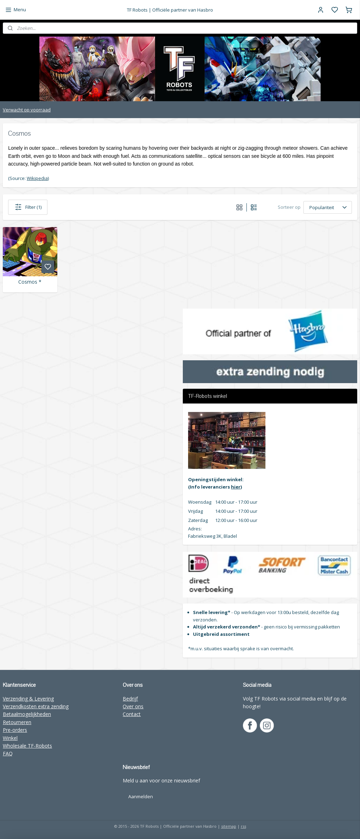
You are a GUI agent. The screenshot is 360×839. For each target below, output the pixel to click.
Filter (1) (27, 207)
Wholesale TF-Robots (27, 745)
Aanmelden (140, 796)
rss (243, 826)
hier (235, 487)
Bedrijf (130, 698)
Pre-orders (15, 730)
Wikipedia (37, 178)
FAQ (8, 753)
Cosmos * (29, 282)
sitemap (228, 826)
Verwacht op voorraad (27, 110)
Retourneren (17, 722)
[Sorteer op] (328, 207)
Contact (132, 714)
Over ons (133, 706)
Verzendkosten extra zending (36, 706)
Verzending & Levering (28, 698)
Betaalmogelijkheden (27, 714)
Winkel (10, 738)
